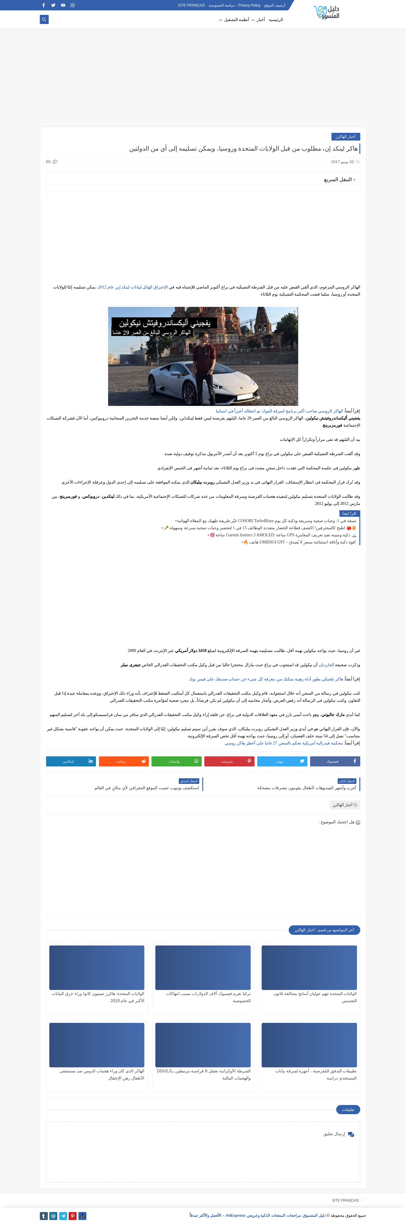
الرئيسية (276, 19)
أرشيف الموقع (274, 5)
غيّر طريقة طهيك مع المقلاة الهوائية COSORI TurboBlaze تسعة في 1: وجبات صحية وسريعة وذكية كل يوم (266, 521)
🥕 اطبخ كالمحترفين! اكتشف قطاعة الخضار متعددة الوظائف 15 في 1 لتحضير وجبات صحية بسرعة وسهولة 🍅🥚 (260, 528)
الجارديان (326, 665)
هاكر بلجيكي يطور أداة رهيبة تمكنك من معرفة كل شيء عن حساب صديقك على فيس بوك (266, 679)
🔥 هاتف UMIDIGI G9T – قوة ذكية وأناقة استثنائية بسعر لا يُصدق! (299, 542)
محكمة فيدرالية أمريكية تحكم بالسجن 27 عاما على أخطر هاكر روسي (284, 743)
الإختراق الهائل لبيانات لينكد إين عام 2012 (133, 287)
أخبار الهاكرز (346, 136)
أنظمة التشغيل (236, 19)
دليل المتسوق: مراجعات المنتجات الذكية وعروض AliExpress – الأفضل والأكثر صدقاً (257, 1215)
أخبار (261, 19)
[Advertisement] (203, 80)
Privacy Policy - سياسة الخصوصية (234, 5)
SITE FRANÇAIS (191, 5)
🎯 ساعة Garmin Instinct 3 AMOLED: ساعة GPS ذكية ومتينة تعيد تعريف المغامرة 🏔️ (283, 535)
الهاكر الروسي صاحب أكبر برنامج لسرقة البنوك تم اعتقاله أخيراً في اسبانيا (279, 411)
